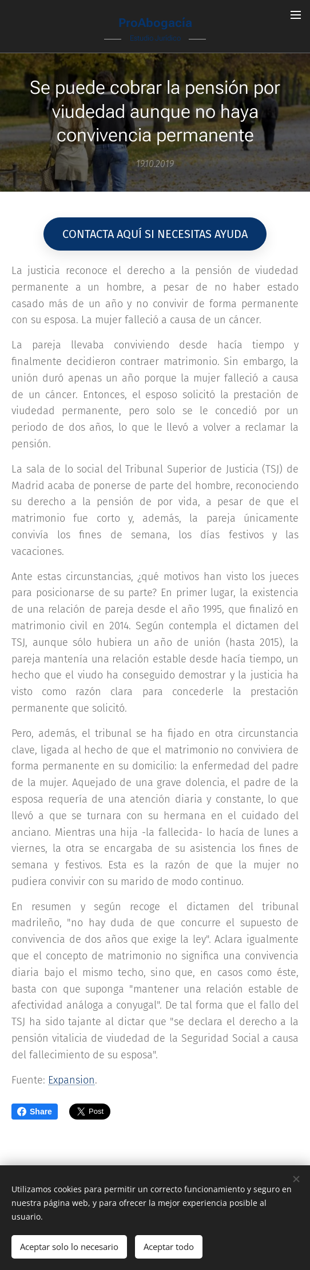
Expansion (71, 1080)
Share (34, 1111)
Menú (296, 14)
